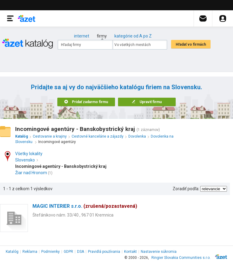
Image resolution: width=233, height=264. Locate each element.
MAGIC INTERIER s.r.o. (84, 206)
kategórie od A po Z (133, 36)
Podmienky (50, 251)
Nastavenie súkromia (159, 251)
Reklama (29, 251)
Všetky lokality (28, 153)
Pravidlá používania (104, 251)
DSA (80, 251)
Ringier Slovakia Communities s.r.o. (181, 258)
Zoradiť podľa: (186, 188)
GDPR (68, 251)
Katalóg (12, 251)
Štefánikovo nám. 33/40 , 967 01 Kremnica (72, 215)
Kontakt (130, 251)
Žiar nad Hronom (31, 172)
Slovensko (26, 160)
